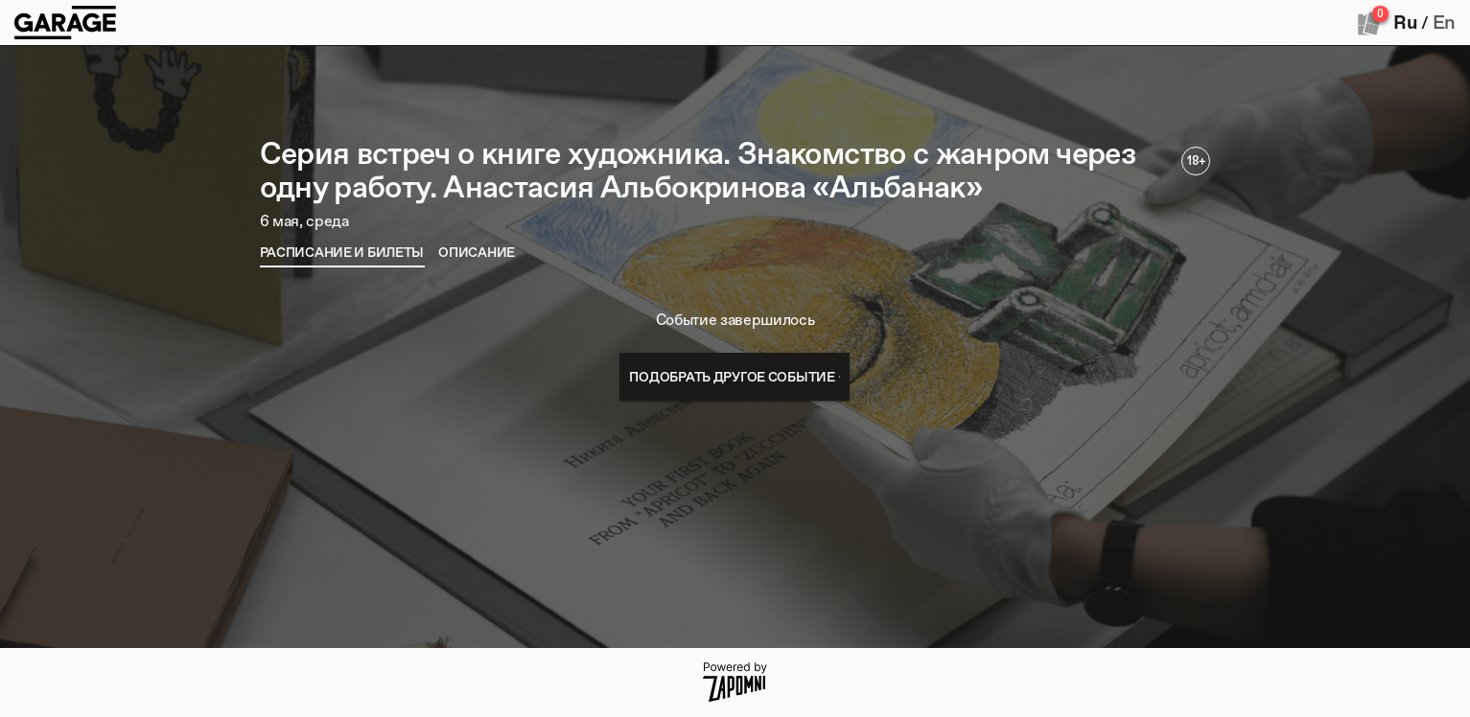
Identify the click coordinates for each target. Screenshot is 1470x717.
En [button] (1444, 22)
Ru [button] (1404, 22)
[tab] (342, 252)
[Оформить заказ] (1369, 23)
